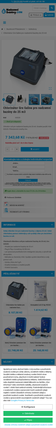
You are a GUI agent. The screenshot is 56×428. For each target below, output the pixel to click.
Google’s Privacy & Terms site (22, 400)
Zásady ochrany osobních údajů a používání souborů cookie (28, 425)
